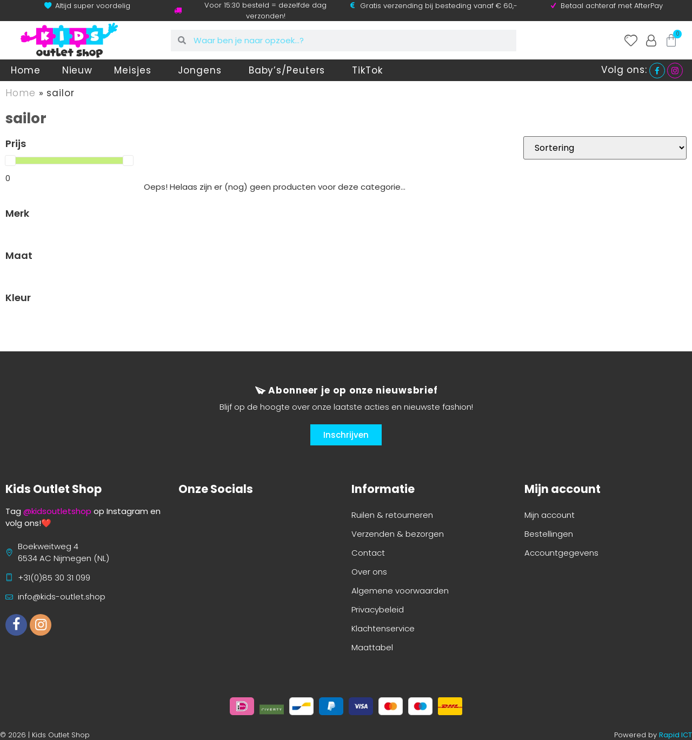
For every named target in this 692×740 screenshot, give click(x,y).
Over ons (369, 571)
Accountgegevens (561, 552)
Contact (368, 552)
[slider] (10, 160)
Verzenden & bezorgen (397, 533)
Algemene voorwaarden (400, 590)
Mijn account (549, 515)
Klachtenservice (383, 628)
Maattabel (372, 647)
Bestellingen (548, 533)
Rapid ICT (675, 735)
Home (26, 70)
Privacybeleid (377, 609)
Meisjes (135, 70)
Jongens (202, 70)
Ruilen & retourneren (392, 515)
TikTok (367, 70)
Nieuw (77, 70)
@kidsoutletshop (57, 511)
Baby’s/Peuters (290, 70)
